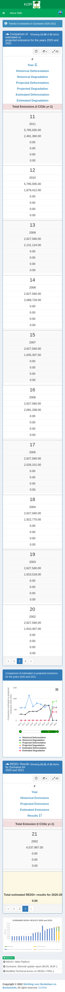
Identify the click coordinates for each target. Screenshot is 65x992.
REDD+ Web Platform (16, 961)
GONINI (42, 987)
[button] (3, 13)
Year (31, 65)
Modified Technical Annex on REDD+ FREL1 (28, 971)
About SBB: (16, 13)
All (55, 51)
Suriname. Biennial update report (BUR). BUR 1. (30, 966)
